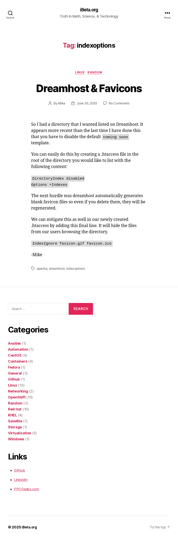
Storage (15, 428)
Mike (61, 104)
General (15, 374)
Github (14, 380)
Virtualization (19, 434)
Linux (80, 73)
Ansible (14, 344)
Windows (16, 440)
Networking (18, 392)
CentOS (14, 356)
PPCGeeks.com (26, 490)
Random (96, 73)
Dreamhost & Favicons (89, 88)
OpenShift (17, 398)
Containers (17, 362)
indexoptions (76, 269)
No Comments (119, 104)
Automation (18, 350)
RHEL (12, 416)
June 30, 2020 (87, 104)
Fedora (14, 368)
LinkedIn (21, 480)
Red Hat (15, 410)
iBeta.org (89, 10)
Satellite (15, 422)
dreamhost (57, 269)
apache (42, 269)
